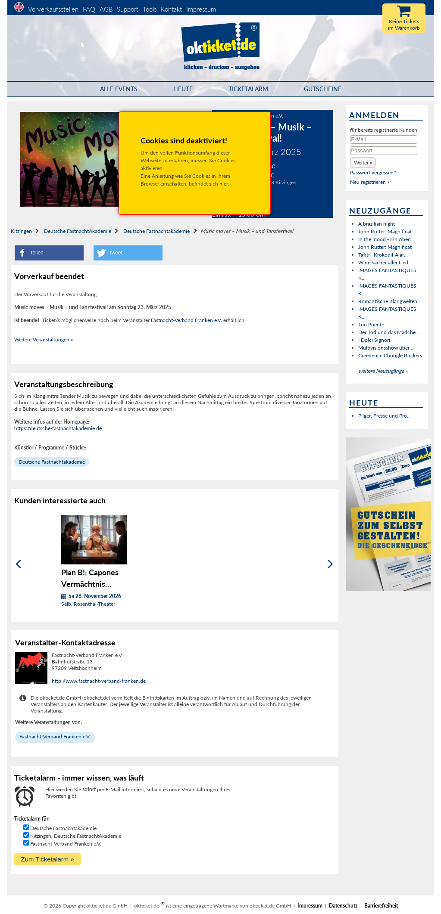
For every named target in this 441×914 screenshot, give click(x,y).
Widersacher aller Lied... (385, 262)
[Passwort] (383, 150)
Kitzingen (21, 231)
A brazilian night (376, 223)
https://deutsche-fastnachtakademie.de (58, 428)
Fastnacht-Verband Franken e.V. (186, 320)
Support (127, 9)
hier (223, 183)
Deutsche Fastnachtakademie (156, 231)
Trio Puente (371, 324)
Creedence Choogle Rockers (390, 355)
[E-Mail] (383, 139)
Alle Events (119, 89)
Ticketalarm (248, 89)
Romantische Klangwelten (387, 301)
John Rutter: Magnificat (385, 231)
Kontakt (171, 9)
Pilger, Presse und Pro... (384, 415)
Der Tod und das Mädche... (388, 332)
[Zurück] (18, 564)
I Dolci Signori (374, 340)
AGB (106, 9)
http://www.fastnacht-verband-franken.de (99, 681)
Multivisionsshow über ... (386, 347)
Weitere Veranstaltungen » (43, 339)
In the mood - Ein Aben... (386, 239)
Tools (149, 9)
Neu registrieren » (369, 182)
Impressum (201, 9)
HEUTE (183, 89)
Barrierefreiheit (381, 905)
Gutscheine (322, 89)
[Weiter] (330, 564)
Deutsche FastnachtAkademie (77, 231)
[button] (49, 252)
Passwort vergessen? (373, 172)
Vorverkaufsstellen (53, 9)
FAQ (89, 9)
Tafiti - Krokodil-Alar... (383, 254)
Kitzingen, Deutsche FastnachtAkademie (75, 836)
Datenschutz (343, 905)
